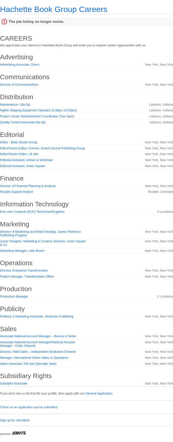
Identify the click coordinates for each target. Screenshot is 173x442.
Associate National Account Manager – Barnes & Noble (38, 336)
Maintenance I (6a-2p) (15, 104)
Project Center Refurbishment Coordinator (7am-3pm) (37, 116)
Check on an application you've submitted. (29, 407)
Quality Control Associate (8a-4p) (22, 122)
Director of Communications (19, 84)
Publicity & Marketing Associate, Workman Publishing (36, 316)
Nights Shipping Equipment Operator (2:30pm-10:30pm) (38, 110)
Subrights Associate (13, 383)
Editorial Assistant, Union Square (22, 166)
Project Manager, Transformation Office (27, 276)
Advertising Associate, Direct (19, 64)
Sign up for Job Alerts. (15, 420)
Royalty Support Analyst (16, 191)
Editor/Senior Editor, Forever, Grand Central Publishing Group (42, 148)
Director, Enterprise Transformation (24, 270)
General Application (98, 393)
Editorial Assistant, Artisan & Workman (26, 160)
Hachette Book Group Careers (53, 9)
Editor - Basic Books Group (18, 142)
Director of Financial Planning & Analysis (28, 186)
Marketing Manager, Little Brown (22, 251)
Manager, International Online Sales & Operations (34, 357)
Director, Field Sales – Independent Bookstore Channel (38, 351)
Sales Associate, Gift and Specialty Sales (28, 363)
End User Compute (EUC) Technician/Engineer (32, 211)
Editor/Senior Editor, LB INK (19, 154)
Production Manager (14, 296)
